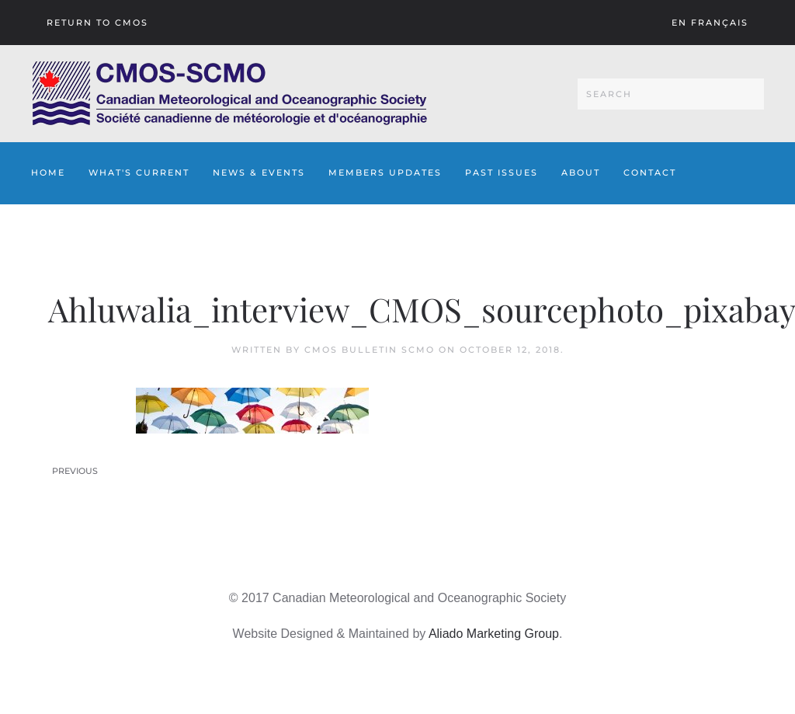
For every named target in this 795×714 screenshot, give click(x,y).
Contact (649, 172)
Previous (75, 470)
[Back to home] (229, 94)
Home (48, 172)
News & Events (259, 172)
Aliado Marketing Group (494, 633)
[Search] (671, 94)
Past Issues (501, 172)
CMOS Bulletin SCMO (369, 349)
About (580, 172)
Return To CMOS (97, 22)
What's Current (139, 172)
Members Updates (385, 172)
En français (710, 22)
